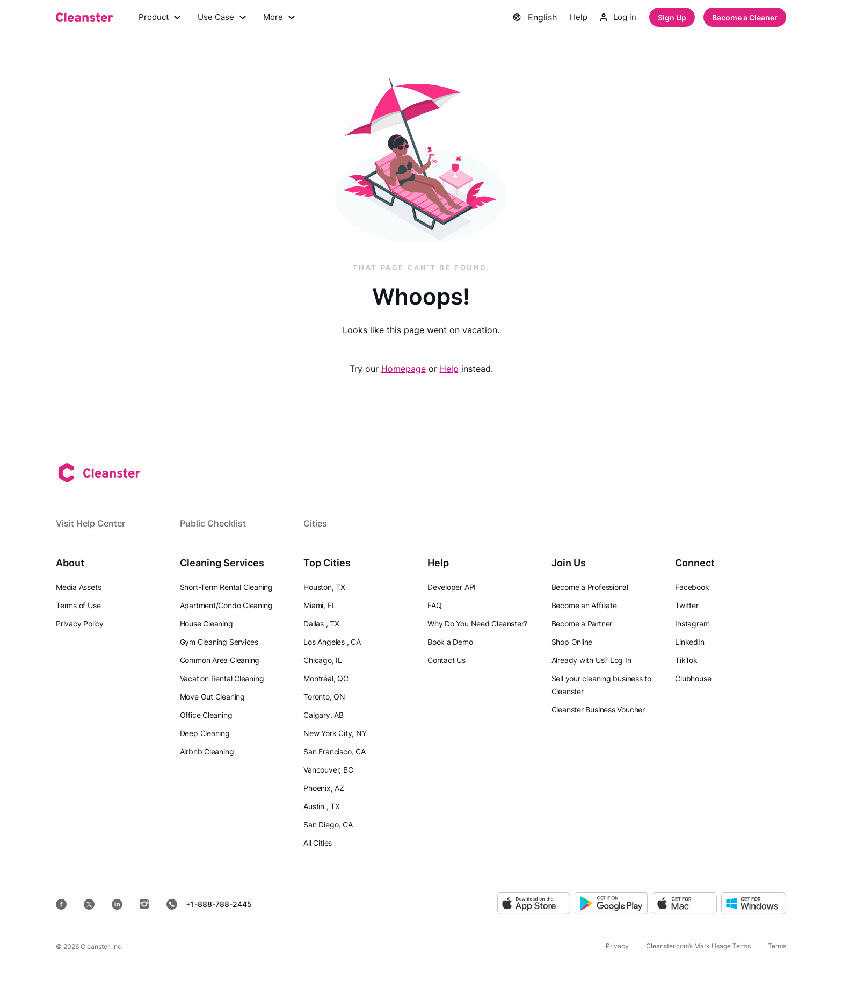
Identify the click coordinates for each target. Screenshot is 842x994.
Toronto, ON (324, 696)
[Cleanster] (84, 18)
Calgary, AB (323, 714)
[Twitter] (89, 904)
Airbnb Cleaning (207, 751)
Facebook (692, 587)
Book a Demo (450, 641)
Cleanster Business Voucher (598, 709)
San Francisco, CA (334, 751)
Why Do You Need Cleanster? (477, 623)
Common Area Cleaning (220, 660)
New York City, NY (334, 733)
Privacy (617, 946)
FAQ (434, 605)
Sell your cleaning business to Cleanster (601, 685)
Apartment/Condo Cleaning (226, 605)
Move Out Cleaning (212, 696)
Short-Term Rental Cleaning (226, 587)
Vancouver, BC (328, 769)
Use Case (225, 18)
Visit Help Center (90, 523)
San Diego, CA (327, 824)
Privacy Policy (80, 623)
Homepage (403, 370)
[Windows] (753, 904)
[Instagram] (144, 904)
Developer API (451, 587)
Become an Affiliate (584, 605)
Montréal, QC (325, 678)
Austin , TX (321, 806)
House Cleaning (206, 623)
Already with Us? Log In (591, 660)
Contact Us (446, 660)
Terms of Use (78, 605)
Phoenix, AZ (323, 788)
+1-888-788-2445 (209, 904)
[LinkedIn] (117, 904)
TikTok (686, 660)
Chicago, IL (322, 660)
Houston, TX (324, 587)
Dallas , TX (321, 623)
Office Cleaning (206, 714)
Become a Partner (581, 623)
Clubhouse (693, 678)
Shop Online (572, 641)
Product (161, 18)
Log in (617, 18)
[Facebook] (61, 904)
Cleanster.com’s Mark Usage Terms (698, 946)
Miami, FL (319, 605)
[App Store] (533, 904)
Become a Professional (589, 587)
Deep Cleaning (205, 733)
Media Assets (78, 587)
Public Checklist (213, 523)
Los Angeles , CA (331, 641)
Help (576, 18)
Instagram (692, 623)
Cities (315, 523)
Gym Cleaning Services (219, 641)
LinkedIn (689, 641)
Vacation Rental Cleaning (222, 678)
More (283, 18)
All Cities (317, 842)
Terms (777, 946)
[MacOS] (684, 904)
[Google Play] (611, 904)
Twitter (686, 605)
